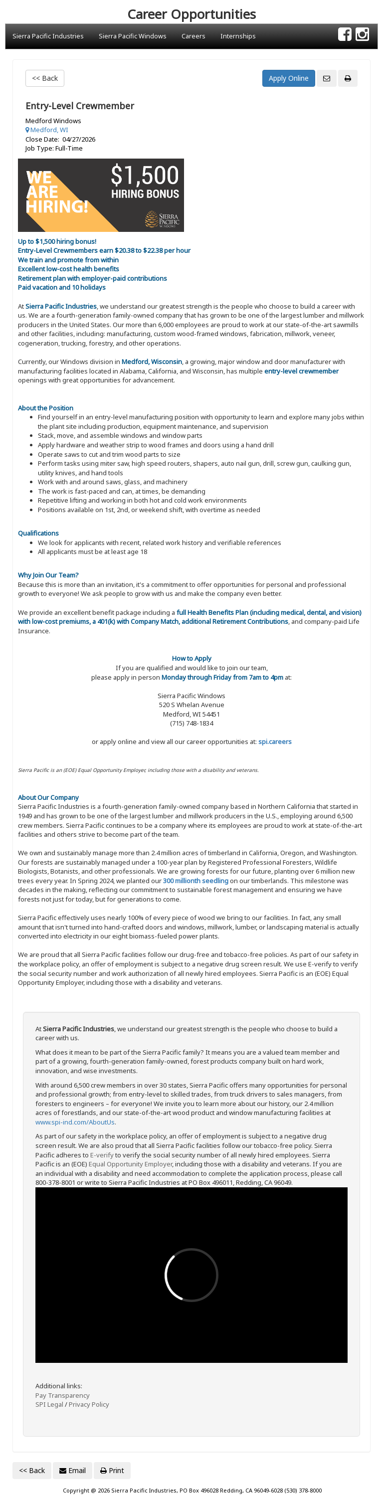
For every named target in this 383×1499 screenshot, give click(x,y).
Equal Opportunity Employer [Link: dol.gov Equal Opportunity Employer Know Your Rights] (130, 1163)
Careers (193, 36)
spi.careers (275, 741)
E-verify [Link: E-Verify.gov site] (102, 1154)
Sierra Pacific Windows (133, 36)
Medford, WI (46, 129)
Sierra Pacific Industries (48, 36)
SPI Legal (49, 1404)
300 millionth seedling (195, 880)
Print (112, 1470)
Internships (238, 36)
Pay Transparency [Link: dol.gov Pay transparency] (62, 1395)
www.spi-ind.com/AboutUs (75, 1122)
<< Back (45, 78)
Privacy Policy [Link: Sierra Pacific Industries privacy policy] (89, 1404)
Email (72, 1470)
